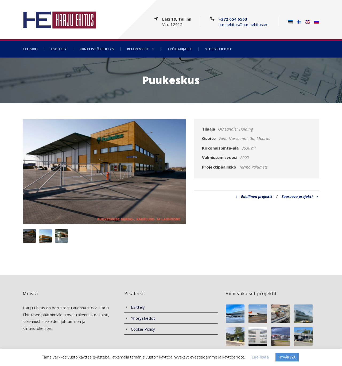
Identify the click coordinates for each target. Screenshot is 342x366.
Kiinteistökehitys (97, 49)
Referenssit (138, 49)
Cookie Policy (143, 329)
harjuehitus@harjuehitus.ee (244, 24)
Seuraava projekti (300, 196)
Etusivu (30, 49)
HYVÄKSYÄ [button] (287, 357)
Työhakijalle (179, 49)
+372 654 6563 (233, 19)
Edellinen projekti (254, 196)
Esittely (59, 49)
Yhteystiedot (218, 49)
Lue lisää (260, 357)
